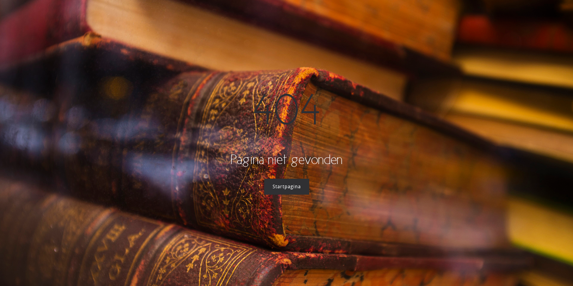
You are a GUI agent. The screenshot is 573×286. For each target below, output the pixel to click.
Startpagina (287, 186)
